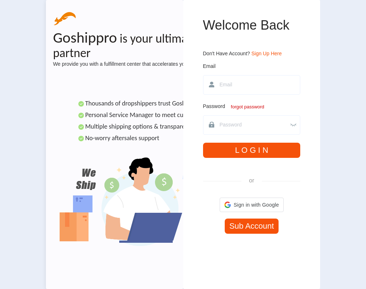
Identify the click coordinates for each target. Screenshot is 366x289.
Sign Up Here (266, 53)
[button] (252, 205)
